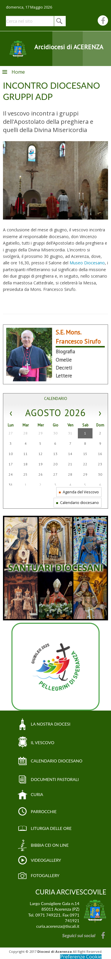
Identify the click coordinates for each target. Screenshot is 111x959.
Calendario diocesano (77, 502)
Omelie (64, 359)
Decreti (64, 367)
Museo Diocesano (87, 263)
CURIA (37, 794)
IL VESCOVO (42, 742)
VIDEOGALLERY (46, 860)
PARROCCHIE (44, 811)
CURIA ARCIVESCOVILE (70, 892)
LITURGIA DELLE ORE (51, 828)
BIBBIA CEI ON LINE (50, 845)
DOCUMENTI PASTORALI (55, 779)
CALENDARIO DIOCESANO (56, 760)
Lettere (64, 375)
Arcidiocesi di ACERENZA (68, 47)
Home (18, 72)
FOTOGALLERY (45, 875)
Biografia (65, 351)
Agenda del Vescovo (79, 492)
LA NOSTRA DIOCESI (50, 723)
